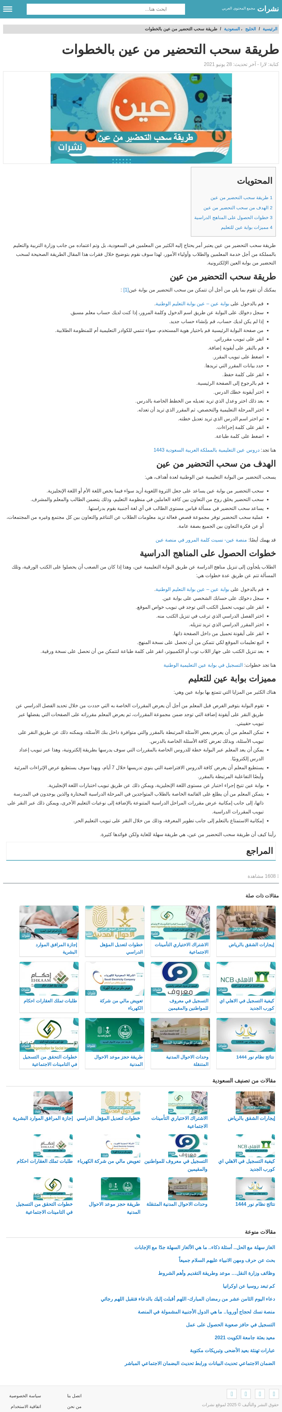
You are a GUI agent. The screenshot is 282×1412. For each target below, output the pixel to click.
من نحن (74, 1406)
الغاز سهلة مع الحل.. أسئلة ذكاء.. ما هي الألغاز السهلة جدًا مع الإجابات (204, 1247)
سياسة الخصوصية (25, 1395)
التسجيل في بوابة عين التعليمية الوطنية (203, 665)
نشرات (268, 9)
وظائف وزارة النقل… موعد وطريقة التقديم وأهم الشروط (216, 1273)
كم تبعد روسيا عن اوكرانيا (249, 1286)
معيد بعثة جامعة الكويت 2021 (245, 1337)
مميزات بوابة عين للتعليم (246, 227)
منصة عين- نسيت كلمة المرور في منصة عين (201, 539)
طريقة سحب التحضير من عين (241, 197)
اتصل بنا (74, 1395)
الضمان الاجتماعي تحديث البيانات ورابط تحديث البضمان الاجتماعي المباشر (200, 1363)
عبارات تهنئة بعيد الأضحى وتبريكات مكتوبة (232, 1350)
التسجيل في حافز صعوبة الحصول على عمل (230, 1324)
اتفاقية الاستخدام (26, 1406)
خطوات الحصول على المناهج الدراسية (233, 217)
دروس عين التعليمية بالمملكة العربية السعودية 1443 (206, 450)
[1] (126, 289)
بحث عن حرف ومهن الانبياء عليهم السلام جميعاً (227, 1260)
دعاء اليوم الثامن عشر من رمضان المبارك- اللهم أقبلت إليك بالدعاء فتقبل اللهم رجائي (188, 1299)
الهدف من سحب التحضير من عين (237, 207)
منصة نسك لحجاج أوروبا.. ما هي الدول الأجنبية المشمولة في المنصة (206, 1311)
